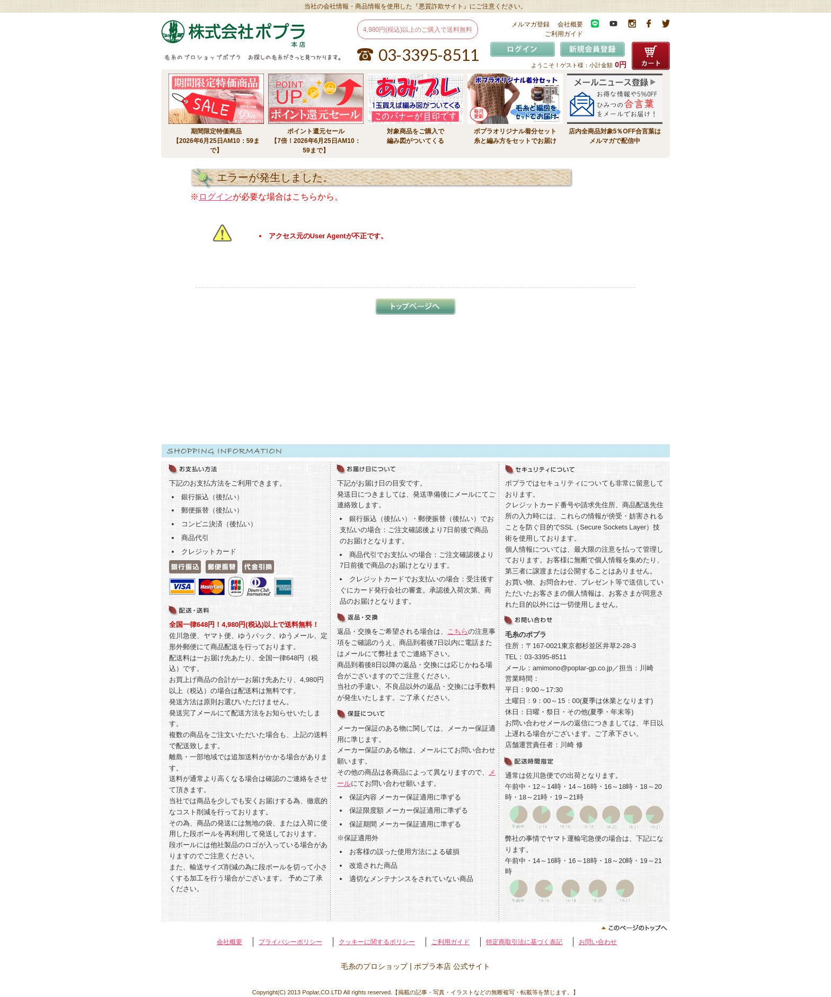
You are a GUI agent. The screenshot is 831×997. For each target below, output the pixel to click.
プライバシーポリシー (290, 942)
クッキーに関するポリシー (377, 942)
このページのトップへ (415, 928)
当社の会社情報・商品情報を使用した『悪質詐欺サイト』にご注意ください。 (415, 6)
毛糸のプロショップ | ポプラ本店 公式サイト (415, 966)
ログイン (216, 196)
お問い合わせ (598, 942)
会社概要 (570, 24)
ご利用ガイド (564, 34)
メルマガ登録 (530, 24)
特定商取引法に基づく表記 (524, 942)
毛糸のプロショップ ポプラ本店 (239, 34)
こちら (457, 631)
